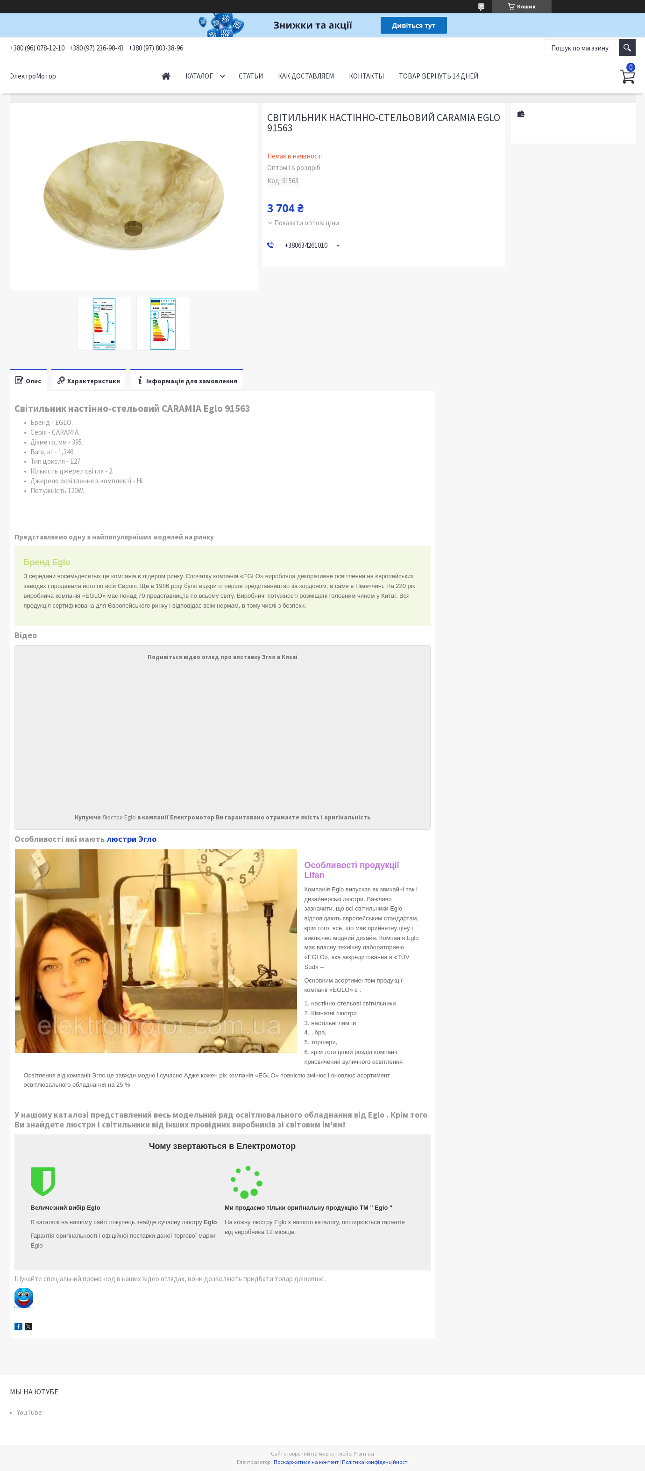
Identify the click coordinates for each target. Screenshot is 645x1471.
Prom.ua (364, 1453)
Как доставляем (306, 76)
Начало (166, 76)
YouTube (29, 1412)
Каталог (199, 76)
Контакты (366, 76)
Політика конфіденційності (375, 1461)
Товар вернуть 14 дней (438, 76)
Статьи (251, 76)
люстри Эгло (131, 838)
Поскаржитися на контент (306, 1461)
